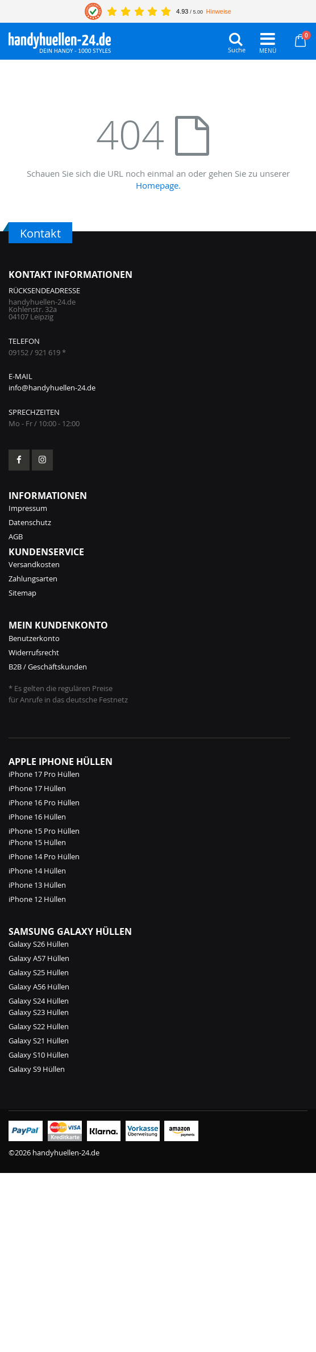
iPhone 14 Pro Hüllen (44, 856)
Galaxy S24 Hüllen (39, 1001)
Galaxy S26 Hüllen (39, 944)
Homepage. (158, 185)
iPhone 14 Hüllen (37, 871)
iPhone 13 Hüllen (37, 885)
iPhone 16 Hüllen (37, 817)
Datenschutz (30, 522)
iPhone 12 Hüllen (37, 899)
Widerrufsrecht (34, 652)
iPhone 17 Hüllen (37, 788)
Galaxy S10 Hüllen (39, 1055)
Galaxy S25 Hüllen (39, 972)
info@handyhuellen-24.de (52, 387)
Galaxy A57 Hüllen (39, 958)
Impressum (28, 508)
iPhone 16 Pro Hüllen (44, 802)
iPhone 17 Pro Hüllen (44, 774)
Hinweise (218, 11)
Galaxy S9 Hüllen (37, 1069)
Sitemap (22, 593)
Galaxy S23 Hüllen (39, 1012)
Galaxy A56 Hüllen (39, 986)
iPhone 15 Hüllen (37, 842)
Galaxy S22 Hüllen (39, 1026)
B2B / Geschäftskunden (48, 667)
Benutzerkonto (34, 638)
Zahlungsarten (33, 578)
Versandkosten (34, 564)
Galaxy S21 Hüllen (39, 1040)
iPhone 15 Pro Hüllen (44, 831)
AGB (16, 536)
